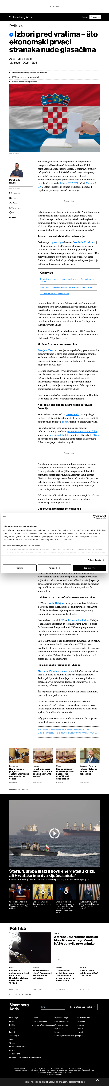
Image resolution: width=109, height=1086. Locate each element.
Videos (35, 1019)
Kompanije (13, 767)
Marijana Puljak (47, 672)
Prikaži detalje (94, 560)
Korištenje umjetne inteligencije (65, 1037)
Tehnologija (14, 1037)
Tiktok (80, 1037)
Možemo (50, 734)
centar (94, 734)
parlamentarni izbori (49, 731)
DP (39, 186)
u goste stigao (57, 242)
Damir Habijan (55, 604)
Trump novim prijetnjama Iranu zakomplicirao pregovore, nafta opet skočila (65, 976)
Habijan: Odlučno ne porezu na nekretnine (88, 772)
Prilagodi (54, 568)
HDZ (70, 183)
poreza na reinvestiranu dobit (82, 432)
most (64, 734)
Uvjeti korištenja (61, 1019)
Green (12, 1044)
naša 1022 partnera (16, 530)
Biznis (11, 1022)
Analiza (12, 1051)
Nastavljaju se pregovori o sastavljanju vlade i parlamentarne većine (19, 775)
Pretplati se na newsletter (82, 1008)
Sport (11, 1041)
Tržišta (12, 1030)
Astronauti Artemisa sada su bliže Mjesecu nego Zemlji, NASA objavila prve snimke (76, 941)
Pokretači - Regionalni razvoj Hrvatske (20, 1059)
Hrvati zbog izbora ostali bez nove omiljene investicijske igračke (66, 288)
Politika (36, 767)
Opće (58, 767)
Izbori (41, 734)
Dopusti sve (89, 568)
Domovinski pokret (78, 734)
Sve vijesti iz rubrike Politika (20, 790)
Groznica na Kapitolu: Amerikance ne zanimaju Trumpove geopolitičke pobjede (19, 906)
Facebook (81, 1022)
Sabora (63, 183)
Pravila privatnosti (61, 1022)
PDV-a (96, 435)
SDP (76, 183)
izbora (65, 422)
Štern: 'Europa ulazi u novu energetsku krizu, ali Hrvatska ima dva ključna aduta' (52, 874)
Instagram (81, 1026)
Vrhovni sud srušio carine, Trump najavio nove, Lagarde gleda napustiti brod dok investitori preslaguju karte (65, 908)
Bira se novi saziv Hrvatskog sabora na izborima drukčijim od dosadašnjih (65, 775)
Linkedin (80, 1033)
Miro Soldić (25, 58)
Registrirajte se (77, 1082)
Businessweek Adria (17, 1048)
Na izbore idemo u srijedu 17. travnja (54, 294)
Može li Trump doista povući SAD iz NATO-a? (89, 974)
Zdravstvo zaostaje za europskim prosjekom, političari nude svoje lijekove (67, 280)
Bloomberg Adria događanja (43, 1026)
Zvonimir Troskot (82, 242)
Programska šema (39, 1022)
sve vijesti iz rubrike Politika (20, 995)
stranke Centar (67, 672)
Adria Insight (14, 1055)
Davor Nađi (72, 415)
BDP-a (62, 621)
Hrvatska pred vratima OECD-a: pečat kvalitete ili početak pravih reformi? (89, 906)
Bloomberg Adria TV (88, 767)
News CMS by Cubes (54, 1075)
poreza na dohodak (58, 435)
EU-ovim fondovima (78, 621)
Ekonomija (13, 1019)
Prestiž (12, 1033)
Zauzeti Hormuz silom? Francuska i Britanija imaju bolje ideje (42, 975)
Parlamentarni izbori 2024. (76, 731)
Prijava (85, 17)
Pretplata (95, 17)
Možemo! (91, 183)
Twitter (80, 1030)
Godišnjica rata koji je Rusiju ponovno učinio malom (41, 905)
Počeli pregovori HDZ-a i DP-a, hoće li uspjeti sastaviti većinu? (42, 774)
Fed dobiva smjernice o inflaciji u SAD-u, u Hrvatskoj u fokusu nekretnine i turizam (19, 977)
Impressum (59, 1030)
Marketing (58, 1033)
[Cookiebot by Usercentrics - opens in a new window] (94, 517)
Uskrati (20, 568)
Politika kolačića (61, 1026)
